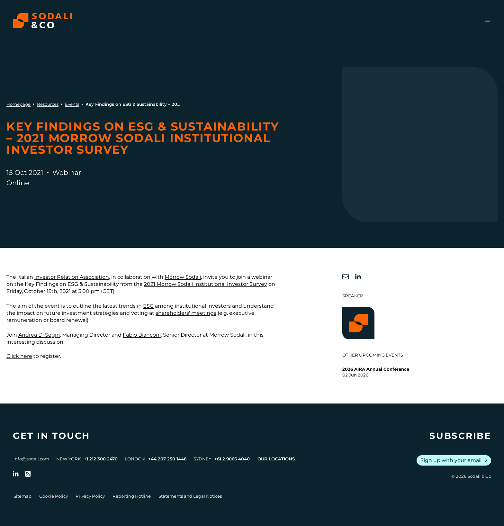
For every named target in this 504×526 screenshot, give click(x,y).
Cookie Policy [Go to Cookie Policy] (53, 496)
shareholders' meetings (186, 313)
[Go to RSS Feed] (28, 474)
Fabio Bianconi (142, 335)
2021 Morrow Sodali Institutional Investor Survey (205, 284)
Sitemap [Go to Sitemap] (23, 496)
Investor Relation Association (71, 277)
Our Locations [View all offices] (276, 458)
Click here (19, 356)
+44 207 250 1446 (167, 458)
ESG (148, 306)
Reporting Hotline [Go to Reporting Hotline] (132, 496)
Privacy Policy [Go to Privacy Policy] (90, 496)
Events (72, 104)
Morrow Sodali (183, 277)
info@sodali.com (31, 458)
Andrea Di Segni (39, 335)
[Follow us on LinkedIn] (16, 474)
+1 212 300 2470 (101, 458)
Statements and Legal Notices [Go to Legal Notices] (190, 496)
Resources (48, 104)
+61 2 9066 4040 (232, 458)
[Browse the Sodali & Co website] (42, 20)
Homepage (18, 104)
